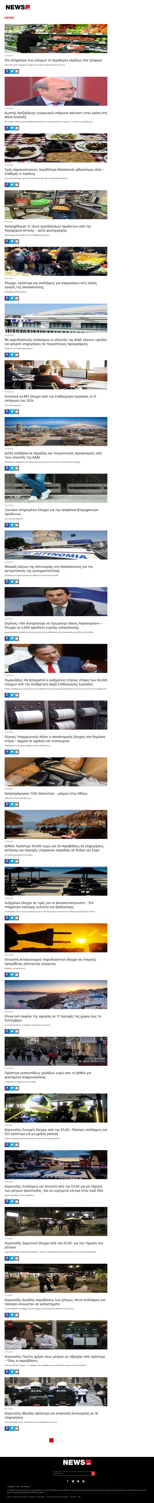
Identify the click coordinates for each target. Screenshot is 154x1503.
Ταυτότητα (73, 1497)
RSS (79, 1497)
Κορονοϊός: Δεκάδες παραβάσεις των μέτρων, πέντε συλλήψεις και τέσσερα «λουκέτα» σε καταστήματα (55, 1302)
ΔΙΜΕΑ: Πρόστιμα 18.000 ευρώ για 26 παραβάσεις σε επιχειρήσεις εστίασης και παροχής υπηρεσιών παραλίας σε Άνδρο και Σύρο (54, 848)
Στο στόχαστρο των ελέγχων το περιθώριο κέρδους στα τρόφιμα (53, 60)
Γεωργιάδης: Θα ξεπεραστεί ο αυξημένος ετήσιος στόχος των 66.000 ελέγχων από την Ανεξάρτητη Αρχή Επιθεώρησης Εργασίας (56, 682)
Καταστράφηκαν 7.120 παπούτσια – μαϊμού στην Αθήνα (46, 794)
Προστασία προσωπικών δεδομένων (58, 1497)
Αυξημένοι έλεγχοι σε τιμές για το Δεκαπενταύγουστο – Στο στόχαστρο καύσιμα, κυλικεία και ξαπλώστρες (49, 905)
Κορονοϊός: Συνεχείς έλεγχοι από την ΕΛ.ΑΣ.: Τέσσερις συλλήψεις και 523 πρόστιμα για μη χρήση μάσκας (56, 1132)
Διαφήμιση (32, 1497)
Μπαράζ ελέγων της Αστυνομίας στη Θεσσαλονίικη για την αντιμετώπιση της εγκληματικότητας (49, 569)
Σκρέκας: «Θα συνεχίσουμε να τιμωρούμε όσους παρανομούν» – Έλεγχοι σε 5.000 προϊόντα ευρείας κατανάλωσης (54, 625)
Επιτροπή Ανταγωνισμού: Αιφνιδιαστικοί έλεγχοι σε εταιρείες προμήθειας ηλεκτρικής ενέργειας (50, 961)
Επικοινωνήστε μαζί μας (20, 1497)
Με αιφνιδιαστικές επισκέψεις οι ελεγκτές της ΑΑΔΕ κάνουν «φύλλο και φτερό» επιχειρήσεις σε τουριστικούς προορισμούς (56, 342)
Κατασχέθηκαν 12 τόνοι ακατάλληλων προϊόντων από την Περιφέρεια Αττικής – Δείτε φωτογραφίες (48, 228)
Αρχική (9, 1497)
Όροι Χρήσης (41, 1497)
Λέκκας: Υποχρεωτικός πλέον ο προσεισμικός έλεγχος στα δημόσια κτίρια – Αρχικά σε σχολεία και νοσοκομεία (55, 739)
